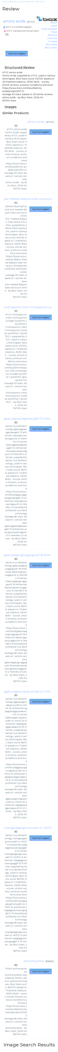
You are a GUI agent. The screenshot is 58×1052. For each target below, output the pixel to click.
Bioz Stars (51, 44)
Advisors (52, 35)
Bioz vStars (51, 47)
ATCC (31, 21)
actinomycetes (34, 961)
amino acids (36, 121)
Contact (52, 41)
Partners (52, 38)
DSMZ (49, 961)
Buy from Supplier (17, 53)
